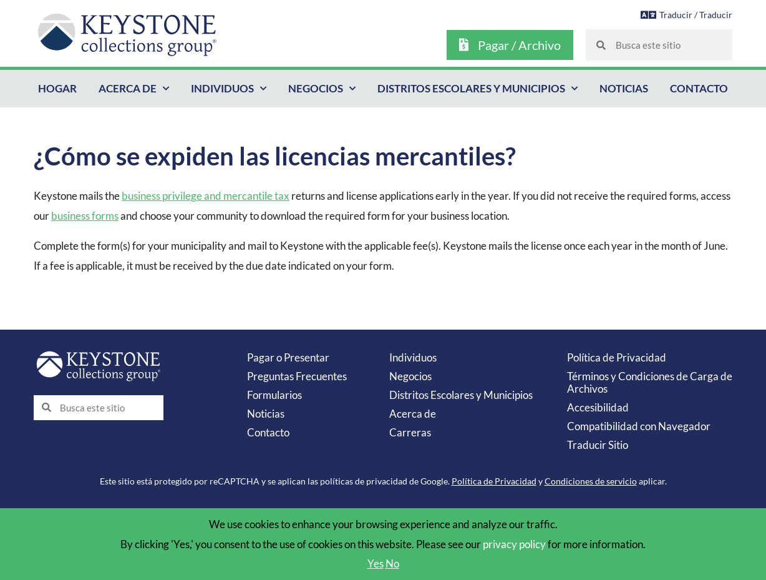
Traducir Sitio (597, 444)
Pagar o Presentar (288, 357)
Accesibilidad (598, 407)
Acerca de (134, 89)
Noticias (623, 88)
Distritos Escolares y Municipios (477, 89)
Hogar (57, 88)
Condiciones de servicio (591, 481)
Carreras (410, 432)
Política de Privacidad (616, 357)
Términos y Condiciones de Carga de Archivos (649, 382)
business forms (85, 215)
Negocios (322, 89)
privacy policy (514, 544)
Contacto (699, 88)
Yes (375, 563)
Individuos (228, 89)
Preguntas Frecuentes (297, 376)
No (392, 563)
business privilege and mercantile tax (205, 195)
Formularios (274, 394)
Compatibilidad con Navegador (638, 426)
